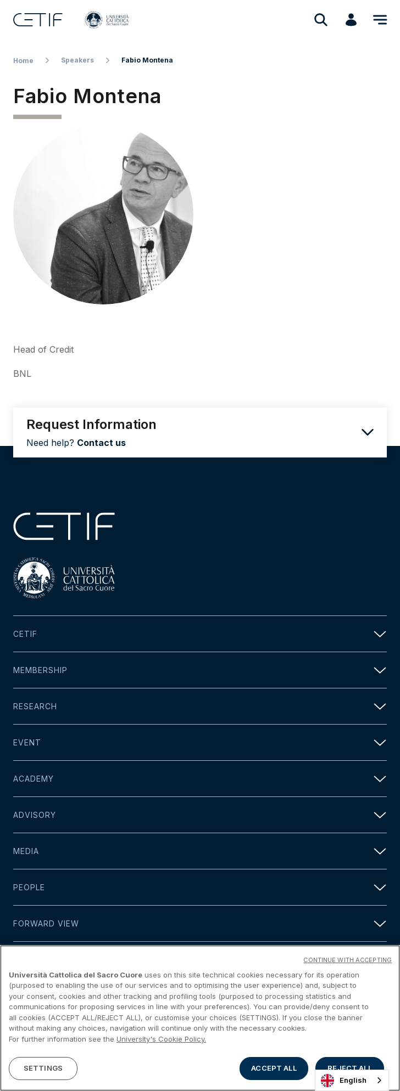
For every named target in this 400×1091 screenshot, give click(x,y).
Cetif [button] (200, 634)
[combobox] (352, 1080)
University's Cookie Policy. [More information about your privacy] (161, 1040)
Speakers (77, 60)
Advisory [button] (200, 815)
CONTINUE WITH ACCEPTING (347, 961)
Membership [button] (200, 670)
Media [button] (200, 851)
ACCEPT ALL (273, 1069)
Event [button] (200, 742)
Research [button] (200, 706)
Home (23, 60)
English (343, 1080)
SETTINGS (43, 1069)
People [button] (200, 887)
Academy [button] (200, 778)
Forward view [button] (200, 923)
